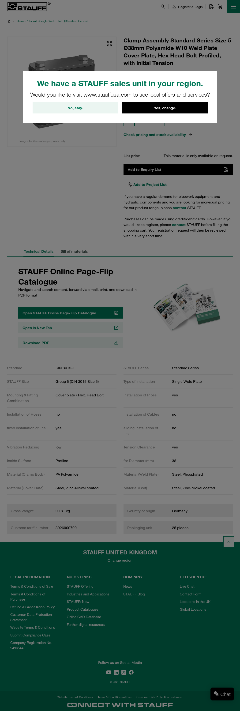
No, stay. (75, 107)
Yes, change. (165, 107)
